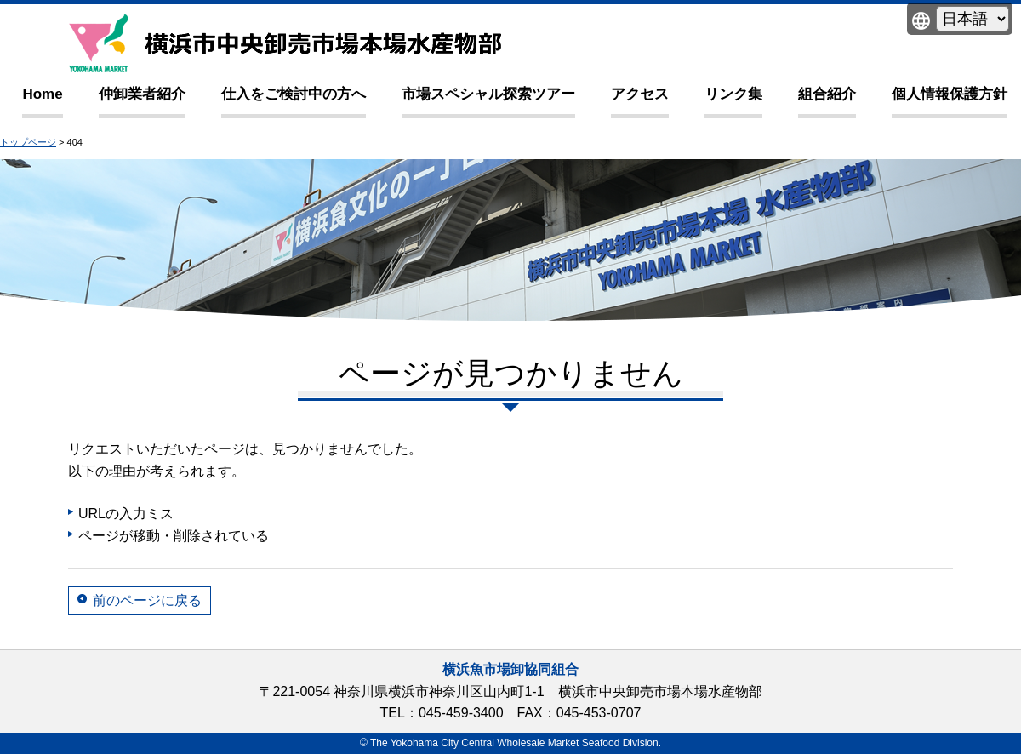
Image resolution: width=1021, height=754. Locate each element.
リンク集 (733, 94)
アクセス (640, 94)
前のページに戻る (147, 600)
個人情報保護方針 (949, 94)
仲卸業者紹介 (142, 94)
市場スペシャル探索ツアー (488, 94)
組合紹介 (827, 94)
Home (42, 94)
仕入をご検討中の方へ (293, 94)
